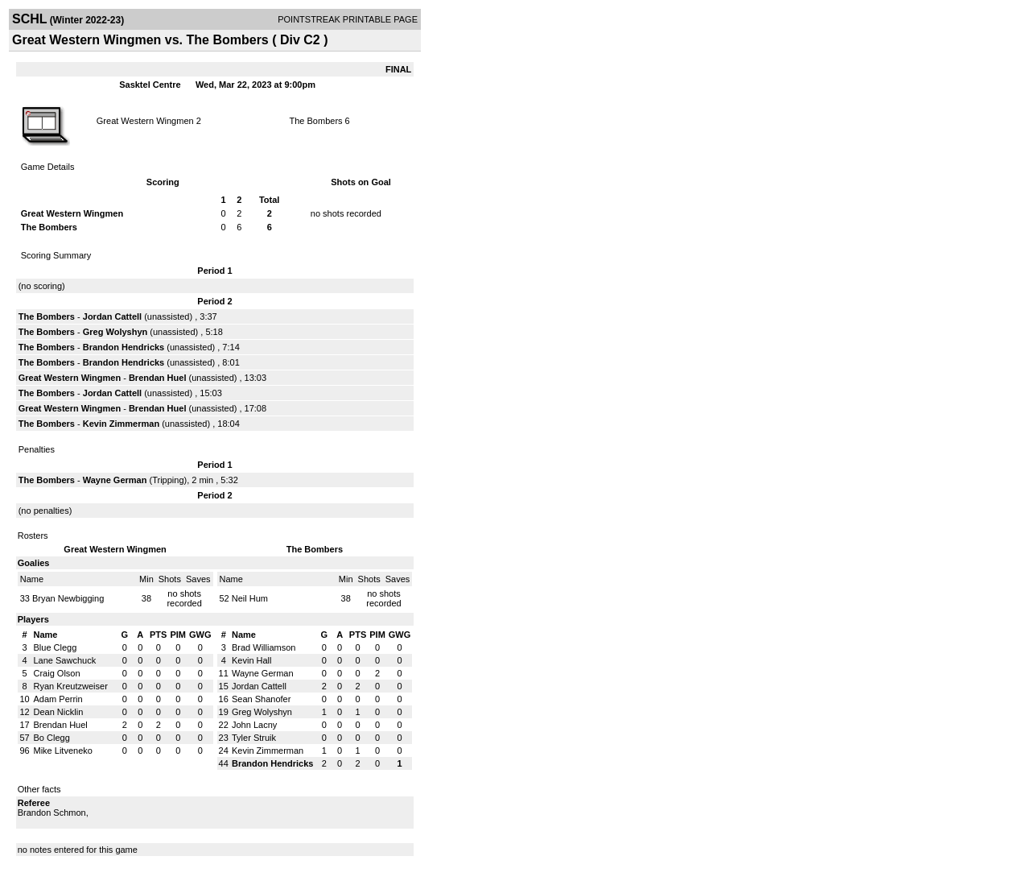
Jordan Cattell (112, 316)
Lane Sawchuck (65, 660)
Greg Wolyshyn (115, 332)
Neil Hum (250, 598)
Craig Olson (57, 673)
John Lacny (254, 725)
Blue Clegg (55, 647)
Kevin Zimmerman (121, 423)
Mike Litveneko (63, 750)
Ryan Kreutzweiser (71, 686)
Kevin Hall (252, 660)
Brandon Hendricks (123, 347)
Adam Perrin (58, 699)
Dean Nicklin (59, 712)
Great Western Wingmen (145, 121)
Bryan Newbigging (68, 598)
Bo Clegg (52, 737)
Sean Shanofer (261, 699)
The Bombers (316, 121)
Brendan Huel (158, 378)
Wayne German (115, 480)
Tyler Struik (254, 737)
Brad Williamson (263, 647)
